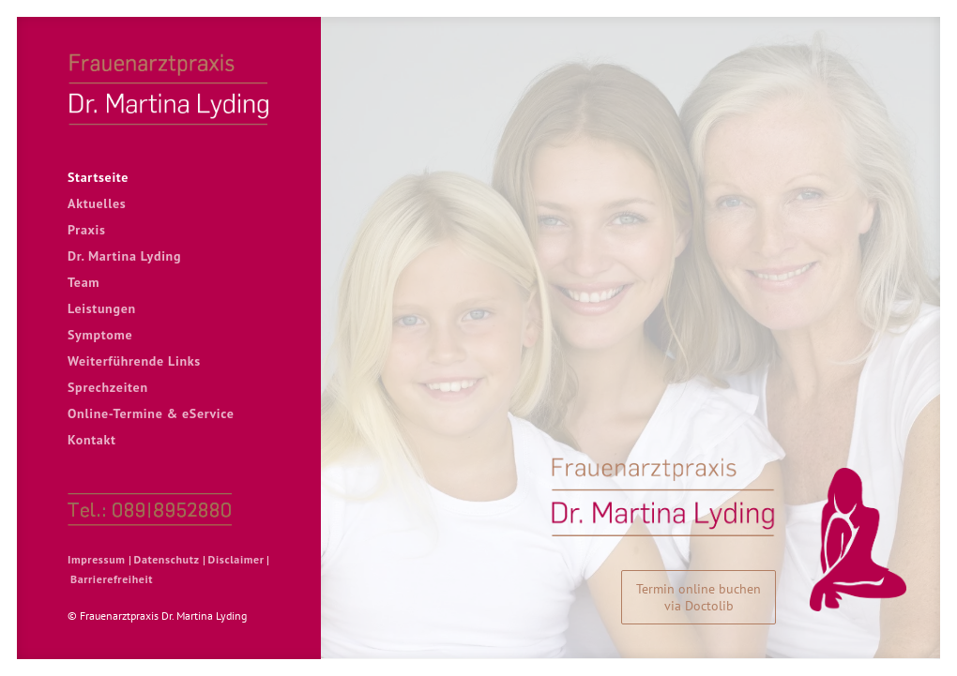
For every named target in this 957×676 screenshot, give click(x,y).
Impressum (97, 559)
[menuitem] (169, 177)
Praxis (87, 229)
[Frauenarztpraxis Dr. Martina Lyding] (169, 88)
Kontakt (92, 439)
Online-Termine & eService (151, 413)
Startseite (98, 177)
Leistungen (102, 308)
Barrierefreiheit (111, 579)
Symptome (100, 334)
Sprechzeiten (108, 387)
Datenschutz (167, 559)
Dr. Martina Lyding (124, 256)
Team (83, 282)
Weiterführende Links (134, 361)
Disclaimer (236, 559)
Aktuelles (97, 203)
